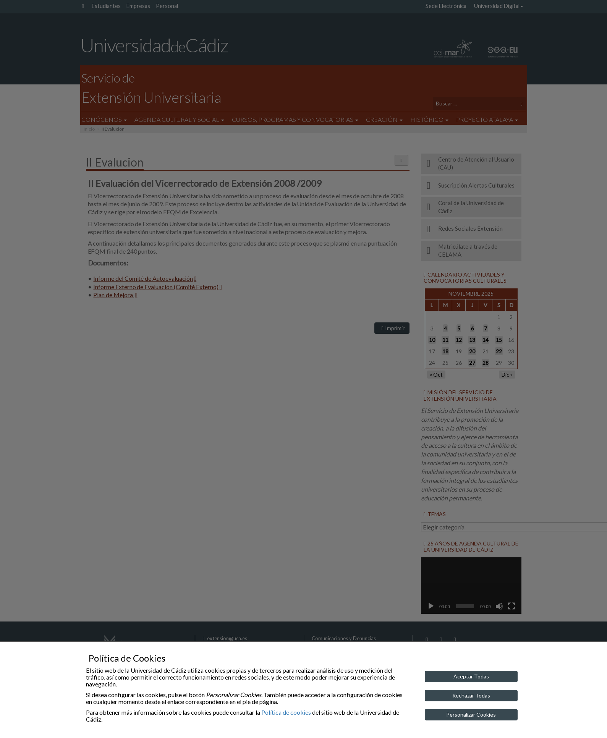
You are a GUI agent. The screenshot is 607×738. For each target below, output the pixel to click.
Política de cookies (286, 712)
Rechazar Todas (471, 695)
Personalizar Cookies (471, 714)
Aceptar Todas (471, 676)
